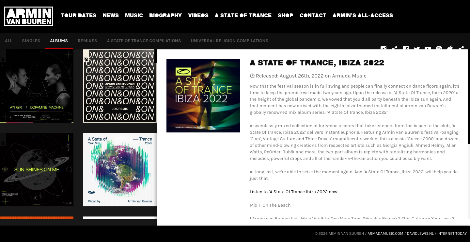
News (111, 16)
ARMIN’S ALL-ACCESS (363, 16)
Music (134, 16)
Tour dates (78, 16)
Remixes (87, 40)
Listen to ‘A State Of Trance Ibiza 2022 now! (294, 192)
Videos (198, 16)
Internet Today (452, 233)
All (8, 40)
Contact (313, 16)
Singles (31, 40)
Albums (59, 40)
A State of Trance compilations (144, 40)
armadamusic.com (385, 233)
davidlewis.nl (420, 233)
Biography (165, 16)
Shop (285, 16)
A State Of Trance (243, 16)
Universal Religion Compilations (230, 40)
